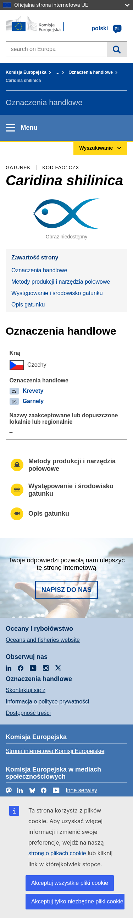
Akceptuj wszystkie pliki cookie (69, 883)
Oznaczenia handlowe (90, 72)
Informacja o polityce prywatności (47, 701)
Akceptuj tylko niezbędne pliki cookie (77, 901)
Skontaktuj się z (25, 690)
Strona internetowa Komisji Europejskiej (56, 751)
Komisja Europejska (26, 72)
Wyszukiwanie (117, 49)
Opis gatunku (28, 304)
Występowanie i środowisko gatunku (57, 293)
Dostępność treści (28, 713)
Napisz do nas (66, 589)
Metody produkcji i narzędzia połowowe (60, 282)
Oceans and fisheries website (43, 640)
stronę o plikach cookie (58, 853)
